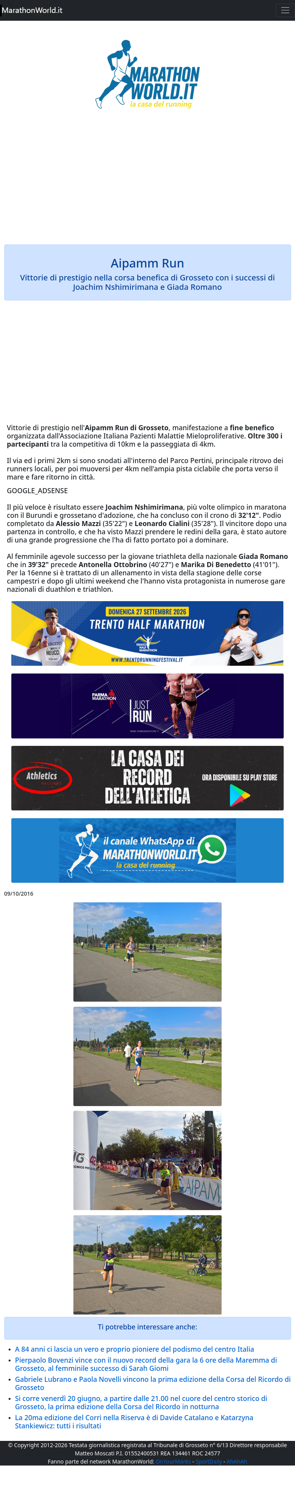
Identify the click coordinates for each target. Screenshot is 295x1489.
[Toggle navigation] (285, 10)
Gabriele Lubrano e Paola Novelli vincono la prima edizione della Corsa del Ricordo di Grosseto (153, 1383)
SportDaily (208, 1461)
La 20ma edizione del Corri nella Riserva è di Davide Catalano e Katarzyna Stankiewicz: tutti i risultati (134, 1421)
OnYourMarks (173, 1461)
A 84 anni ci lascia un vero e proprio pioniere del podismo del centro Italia (134, 1349)
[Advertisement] (147, 182)
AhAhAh (237, 1461)
